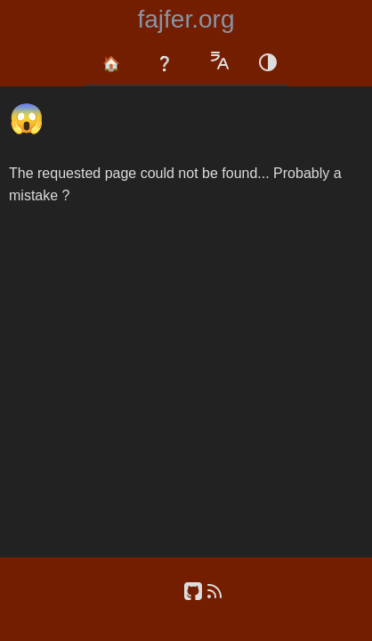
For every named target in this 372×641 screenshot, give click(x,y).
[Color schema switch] (267, 64)
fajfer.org (186, 19)
